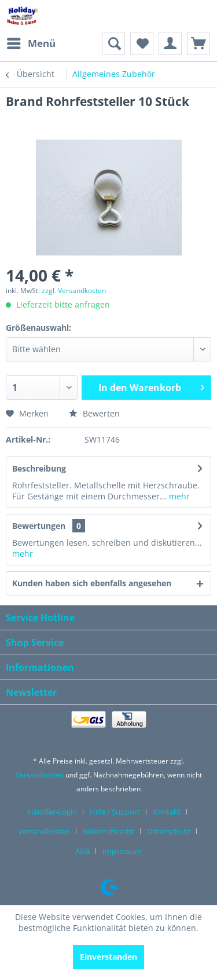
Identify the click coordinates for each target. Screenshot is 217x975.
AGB (82, 851)
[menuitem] (30, 43)
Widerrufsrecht (108, 831)
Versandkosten (40, 775)
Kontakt (167, 811)
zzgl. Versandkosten (74, 290)
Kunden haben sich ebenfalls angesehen (91, 583)
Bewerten (94, 413)
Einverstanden (108, 956)
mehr (178, 496)
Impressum (122, 851)
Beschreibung (39, 468)
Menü (31, 42)
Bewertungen (38, 525)
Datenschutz (168, 831)
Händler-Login (52, 811)
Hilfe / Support (115, 811)
